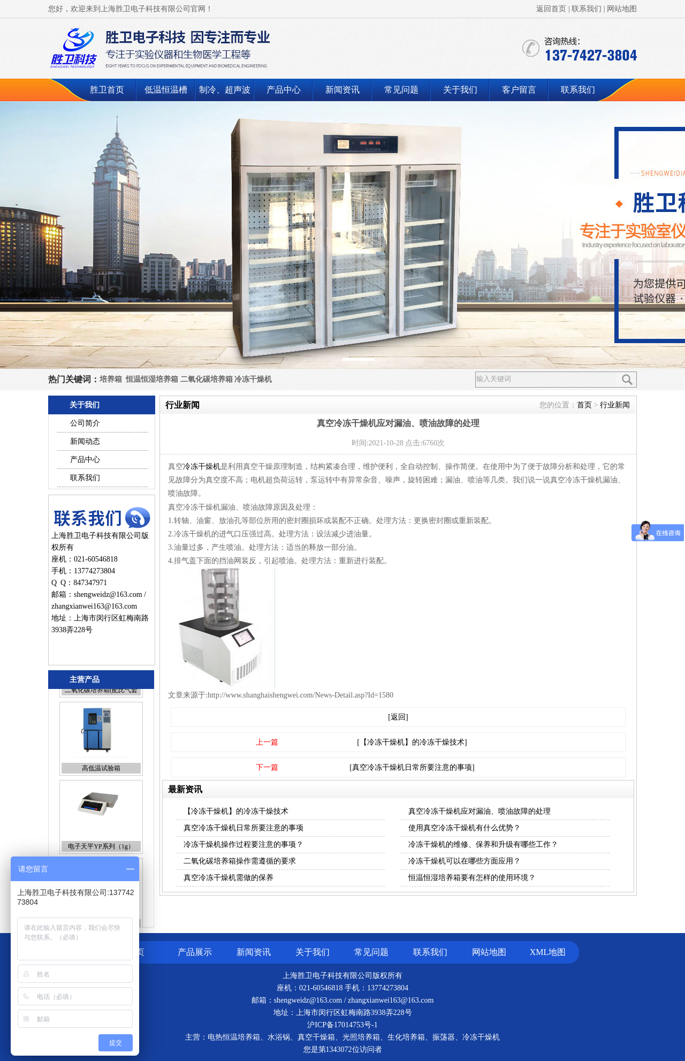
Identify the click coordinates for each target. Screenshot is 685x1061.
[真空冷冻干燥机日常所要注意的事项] (411, 767)
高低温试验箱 (101, 806)
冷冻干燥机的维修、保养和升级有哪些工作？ (483, 844)
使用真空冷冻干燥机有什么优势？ (464, 828)
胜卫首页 (107, 89)
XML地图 (548, 952)
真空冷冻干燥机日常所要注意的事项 (243, 828)
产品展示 (195, 952)
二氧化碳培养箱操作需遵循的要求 (240, 861)
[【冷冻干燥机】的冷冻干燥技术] (412, 742)
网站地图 (622, 9)
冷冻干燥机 (253, 379)
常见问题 (401, 89)
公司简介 (85, 423)
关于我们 (460, 89)
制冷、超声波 (224, 89)
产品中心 (284, 89)
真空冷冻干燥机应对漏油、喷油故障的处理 (479, 811)
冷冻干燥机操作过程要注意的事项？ (243, 844)
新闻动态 (85, 441)
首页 (584, 405)
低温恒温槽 (165, 89)
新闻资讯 (342, 89)
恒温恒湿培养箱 (152, 379)
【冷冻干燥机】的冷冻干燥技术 (236, 811)
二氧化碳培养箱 (206, 379)
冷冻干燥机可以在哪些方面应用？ (464, 861)
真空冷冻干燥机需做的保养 (228, 878)
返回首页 (551, 9)
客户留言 (519, 89)
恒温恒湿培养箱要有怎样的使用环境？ (472, 878)
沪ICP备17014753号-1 (342, 1025)
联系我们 (587, 9)
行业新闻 (615, 405)
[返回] (398, 717)
